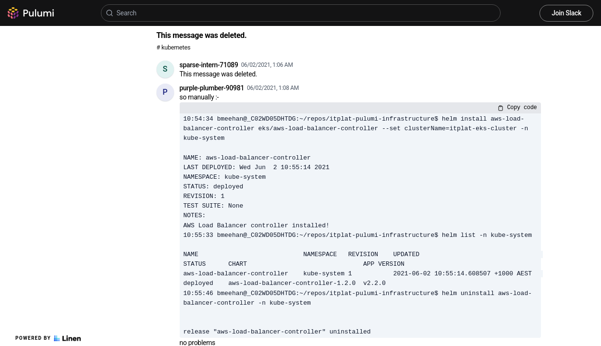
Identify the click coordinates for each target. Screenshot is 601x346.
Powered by (48, 338)
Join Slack (566, 13)
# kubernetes (174, 47)
